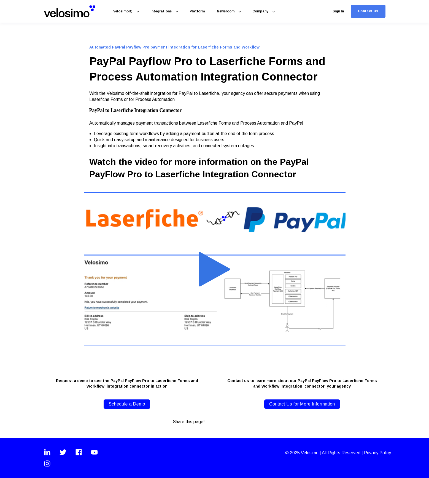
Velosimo (310, 452)
